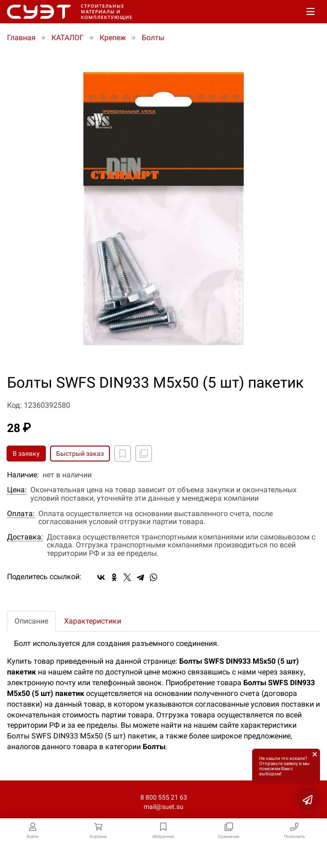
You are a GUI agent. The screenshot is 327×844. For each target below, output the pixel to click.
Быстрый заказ (80, 453)
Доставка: (25, 537)
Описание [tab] (31, 621)
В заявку (26, 453)
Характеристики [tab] (92, 621)
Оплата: (21, 514)
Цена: (17, 490)
